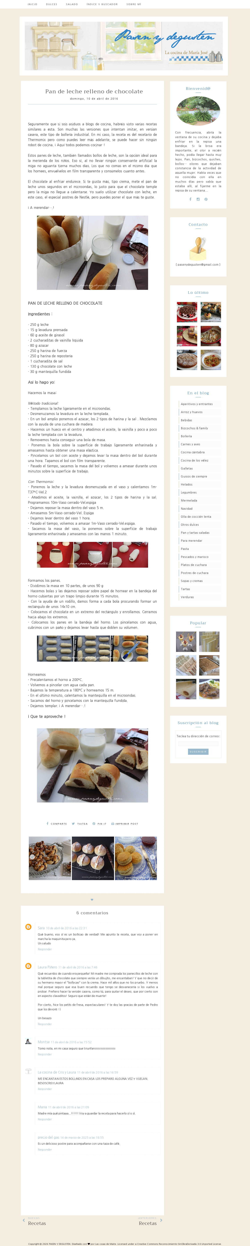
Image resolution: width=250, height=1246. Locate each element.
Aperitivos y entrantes (197, 404)
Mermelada (189, 500)
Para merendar (191, 540)
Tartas (185, 589)
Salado (72, 4)
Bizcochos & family (194, 428)
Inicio (33, 4)
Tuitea (80, 823)
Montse (44, 1042)
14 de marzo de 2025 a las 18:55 (82, 1137)
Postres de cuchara (195, 572)
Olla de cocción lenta (196, 516)
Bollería (186, 436)
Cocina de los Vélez (195, 460)
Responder (45, 949)
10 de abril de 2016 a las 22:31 (66, 928)
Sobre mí (134, 4)
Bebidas (186, 420)
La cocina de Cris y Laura (57, 1072)
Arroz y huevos (192, 412)
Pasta (185, 548)
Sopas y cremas (192, 580)
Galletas (187, 468)
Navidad (187, 508)
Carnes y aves (190, 444)
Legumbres (189, 492)
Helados (187, 484)
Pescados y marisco (195, 556)
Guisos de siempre (194, 476)
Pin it (100, 823)
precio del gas (48, 1137)
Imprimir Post (124, 824)
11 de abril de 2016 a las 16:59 (97, 1072)
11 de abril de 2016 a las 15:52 (71, 1042)
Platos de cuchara (194, 564)
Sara (41, 928)
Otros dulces (190, 524)
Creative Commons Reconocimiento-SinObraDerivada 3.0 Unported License (179, 1244)
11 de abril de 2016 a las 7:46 (78, 967)
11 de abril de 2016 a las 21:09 (68, 1107)
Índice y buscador (102, 4)
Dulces (51, 4)
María (42, 1107)
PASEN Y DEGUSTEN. (60, 1244)
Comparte (57, 823)
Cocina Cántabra (193, 452)
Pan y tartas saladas (195, 532)
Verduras (187, 597)
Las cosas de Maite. (106, 1244)
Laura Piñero (47, 967)
